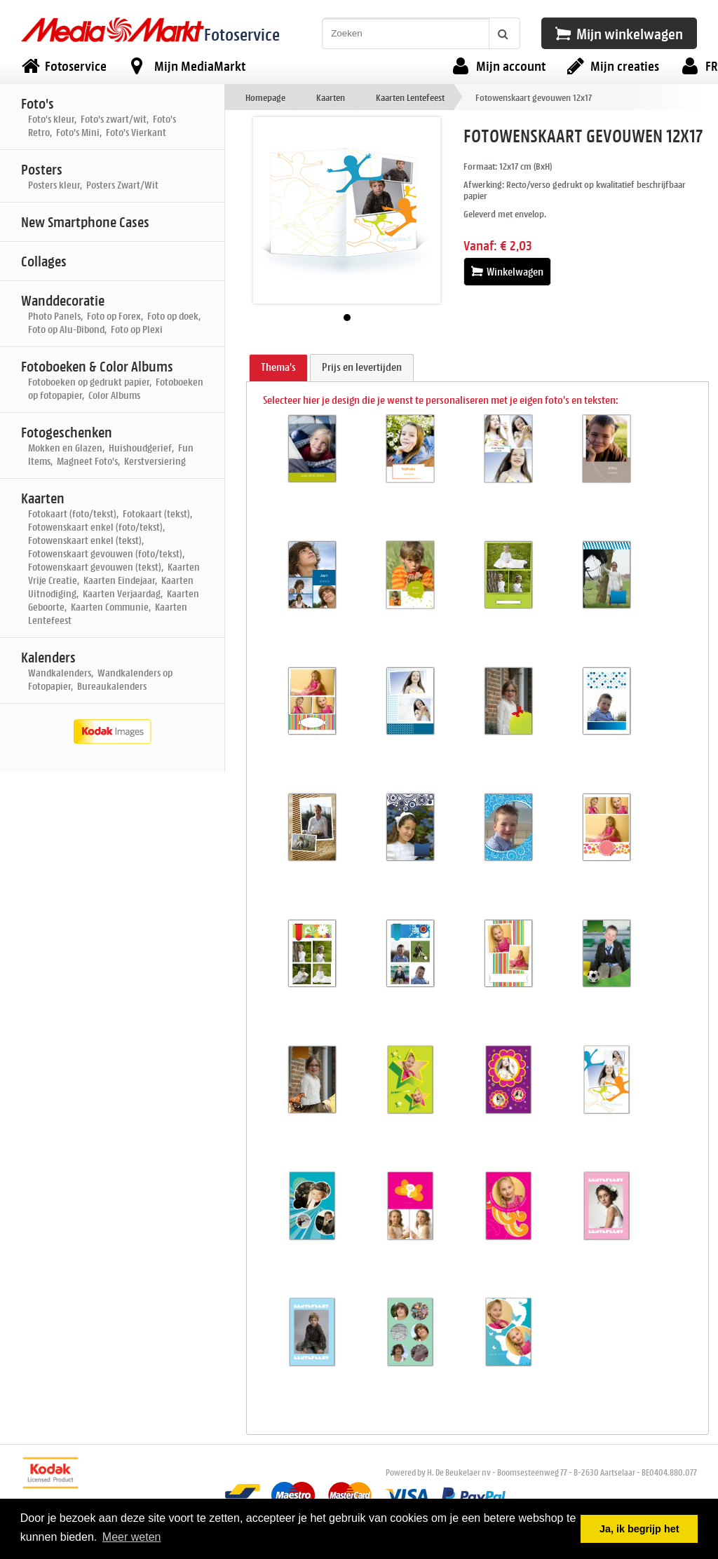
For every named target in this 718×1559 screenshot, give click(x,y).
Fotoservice (242, 34)
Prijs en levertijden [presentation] (362, 367)
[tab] (278, 368)
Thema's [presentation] (278, 367)
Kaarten (330, 97)
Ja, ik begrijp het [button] (639, 1528)
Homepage (265, 97)
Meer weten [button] (131, 1537)
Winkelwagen (507, 271)
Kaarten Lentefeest (410, 97)
